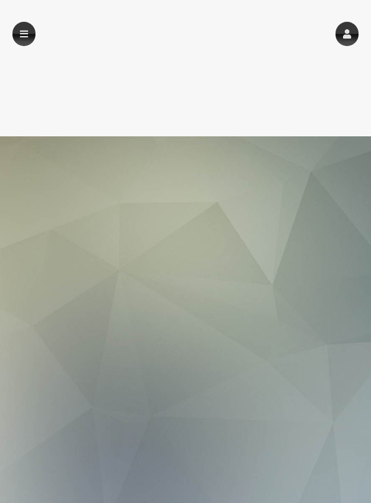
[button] (347, 34)
